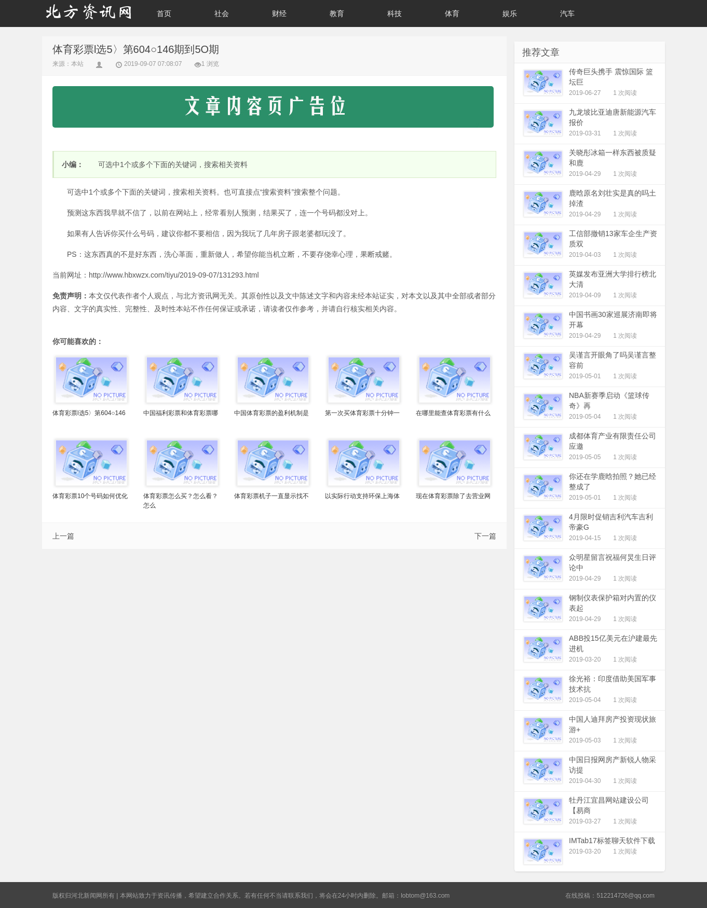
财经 (279, 13)
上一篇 (63, 536)
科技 (394, 13)
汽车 (567, 13)
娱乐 (509, 13)
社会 (221, 13)
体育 (452, 13)
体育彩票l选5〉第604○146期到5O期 (135, 49)
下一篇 (485, 536)
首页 (164, 13)
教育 (337, 13)
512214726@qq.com (625, 895)
